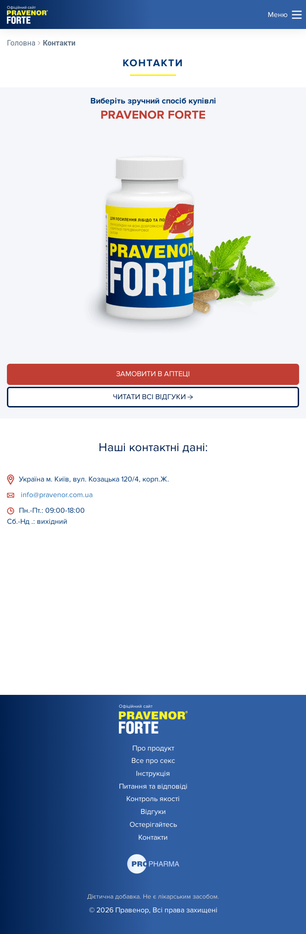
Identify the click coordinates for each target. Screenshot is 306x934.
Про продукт (153, 748)
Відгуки (153, 811)
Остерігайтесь (153, 824)
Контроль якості (153, 798)
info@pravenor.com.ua (50, 494)
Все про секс (153, 760)
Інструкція (153, 773)
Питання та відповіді (153, 786)
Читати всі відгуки (153, 396)
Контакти (153, 837)
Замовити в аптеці (153, 373)
